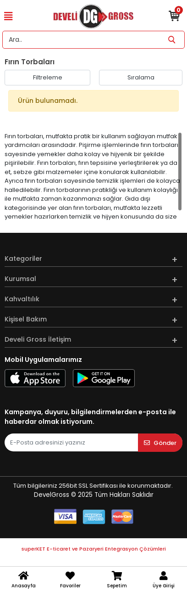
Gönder (160, 443)
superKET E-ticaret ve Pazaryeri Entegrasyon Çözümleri (94, 548)
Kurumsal (20, 278)
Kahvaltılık (22, 299)
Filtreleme (47, 77)
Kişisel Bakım (26, 319)
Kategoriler (23, 258)
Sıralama (140, 77)
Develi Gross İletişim (38, 339)
